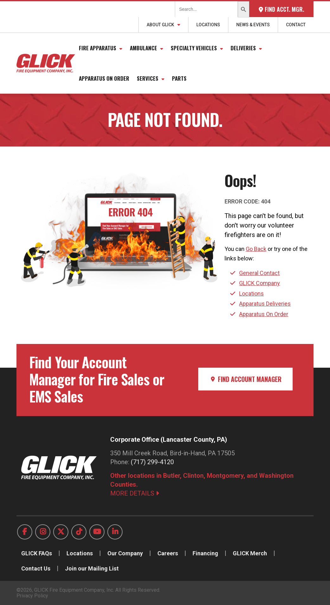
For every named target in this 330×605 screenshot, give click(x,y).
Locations (208, 24)
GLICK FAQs (36, 553)
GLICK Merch (250, 553)
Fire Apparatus (97, 48)
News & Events (253, 24)
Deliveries (243, 48)
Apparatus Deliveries (265, 303)
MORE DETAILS (134, 493)
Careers (167, 553)
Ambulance (143, 48)
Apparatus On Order (104, 78)
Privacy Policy (32, 596)
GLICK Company (259, 283)
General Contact (259, 273)
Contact (296, 24)
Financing (205, 553)
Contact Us (35, 568)
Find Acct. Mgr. (281, 9)
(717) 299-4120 (152, 462)
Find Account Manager (245, 379)
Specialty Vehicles (194, 48)
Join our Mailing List (92, 568)
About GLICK (160, 24)
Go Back (256, 249)
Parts (179, 78)
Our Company (125, 553)
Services (147, 78)
